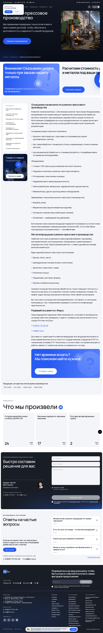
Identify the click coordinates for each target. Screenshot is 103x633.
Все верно (8, 11)
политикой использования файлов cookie (51, 630)
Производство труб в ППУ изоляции (13, 144)
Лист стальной (17, 387)
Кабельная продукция (73, 621)
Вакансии (54, 601)
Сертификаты (55, 608)
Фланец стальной (38, 387)
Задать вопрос (9, 549)
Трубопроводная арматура (75, 616)
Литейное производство (13, 148)
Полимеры (71, 614)
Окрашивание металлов (90, 605)
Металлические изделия (74, 612)
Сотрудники (54, 599)
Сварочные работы (89, 607)
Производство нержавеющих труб (14, 133)
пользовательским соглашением (61, 587)
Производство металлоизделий (11, 123)
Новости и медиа (55, 603)
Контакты (97, 2)
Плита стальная (7, 387)
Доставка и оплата (84, 2)
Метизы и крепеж (72, 619)
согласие (59, 501)
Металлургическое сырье (74, 610)
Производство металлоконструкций (12, 128)
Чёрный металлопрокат (74, 608)
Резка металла (88, 600)
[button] (100, 432)
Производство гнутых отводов (14, 119)
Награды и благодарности (57, 605)
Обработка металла (90, 609)
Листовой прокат (72, 597)
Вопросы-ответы (55, 610)
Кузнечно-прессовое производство (12, 114)
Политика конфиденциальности (93, 629)
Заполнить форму (73, 90)
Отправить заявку (45, 371)
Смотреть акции (14, 176)
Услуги (26, 7)
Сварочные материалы (74, 623)
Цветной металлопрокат (74, 605)
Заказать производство (17, 41)
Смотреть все (94, 557)
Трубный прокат (72, 599)
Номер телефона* (58, 464)
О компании (54, 597)
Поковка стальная (27, 387)
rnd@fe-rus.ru (32, 2)
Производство (34, 7)
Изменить (17, 11)
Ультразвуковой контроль (91, 615)
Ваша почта (56, 582)
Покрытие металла (89, 611)
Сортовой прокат (72, 601)
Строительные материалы (75, 625)
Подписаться (86, 582)
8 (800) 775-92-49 (40, 326)
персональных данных (75, 501)
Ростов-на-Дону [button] (8, 2)
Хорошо (73, 629)
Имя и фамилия (57, 458)
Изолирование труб (89, 613)
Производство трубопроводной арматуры (15, 139)
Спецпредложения (56, 614)
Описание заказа (58, 469)
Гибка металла (88, 602)
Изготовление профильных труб (13, 109)
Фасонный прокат (72, 603)
